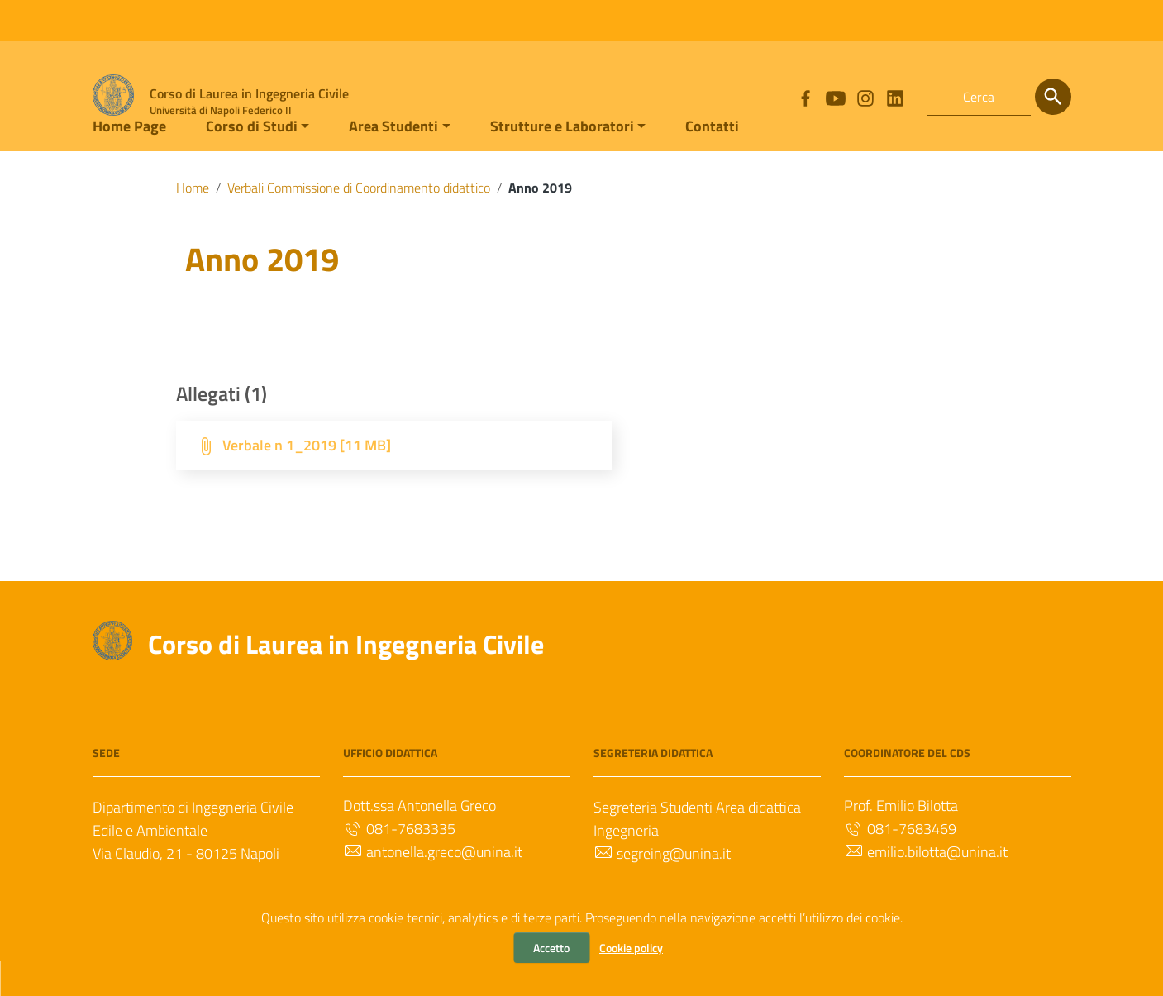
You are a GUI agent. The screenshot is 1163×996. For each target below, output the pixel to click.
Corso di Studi (252, 160)
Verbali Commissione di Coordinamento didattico (358, 221)
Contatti (712, 160)
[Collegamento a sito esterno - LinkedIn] (894, 97)
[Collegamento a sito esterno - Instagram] (865, 97)
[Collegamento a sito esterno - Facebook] (805, 97)
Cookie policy (631, 947)
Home (192, 221)
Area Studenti (393, 160)
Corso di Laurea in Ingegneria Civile (346, 678)
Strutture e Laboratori (562, 160)
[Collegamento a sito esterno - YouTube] (835, 97)
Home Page (129, 160)
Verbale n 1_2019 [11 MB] (306, 479)
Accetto (551, 947)
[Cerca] (1053, 97)
